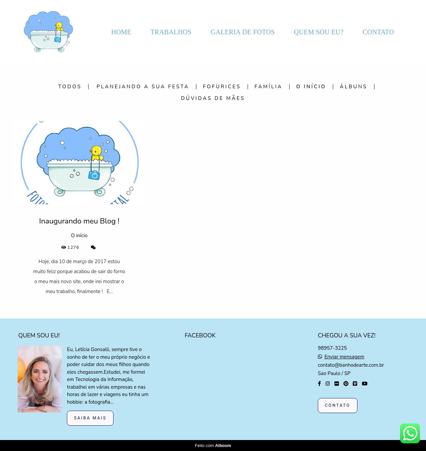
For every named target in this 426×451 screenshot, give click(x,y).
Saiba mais (90, 417)
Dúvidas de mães (213, 98)
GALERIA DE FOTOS (243, 32)
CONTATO (378, 32)
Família (269, 86)
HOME (121, 32)
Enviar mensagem (344, 356)
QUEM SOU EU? (318, 32)
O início (311, 86)
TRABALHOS (171, 32)
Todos (70, 86)
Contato (337, 405)
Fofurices (222, 86)
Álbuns (353, 86)
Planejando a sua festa (143, 86)
